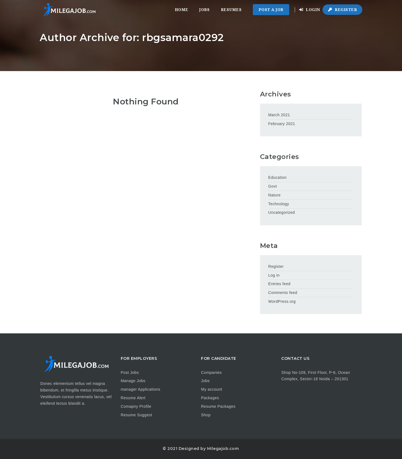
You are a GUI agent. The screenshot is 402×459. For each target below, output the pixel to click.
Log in (274, 275)
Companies (211, 372)
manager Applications (140, 389)
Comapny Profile (136, 406)
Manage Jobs (133, 381)
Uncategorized (281, 212)
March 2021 (279, 115)
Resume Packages (218, 406)
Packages (210, 398)
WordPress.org (282, 301)
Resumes (231, 9)
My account (211, 389)
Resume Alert (133, 398)
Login (309, 9)
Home (181, 9)
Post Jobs (130, 372)
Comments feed (282, 292)
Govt (272, 186)
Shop (206, 415)
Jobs (204, 9)
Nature (274, 195)
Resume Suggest (136, 415)
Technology (278, 204)
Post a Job (271, 9)
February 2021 (281, 123)
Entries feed (279, 284)
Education (277, 177)
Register (342, 9)
